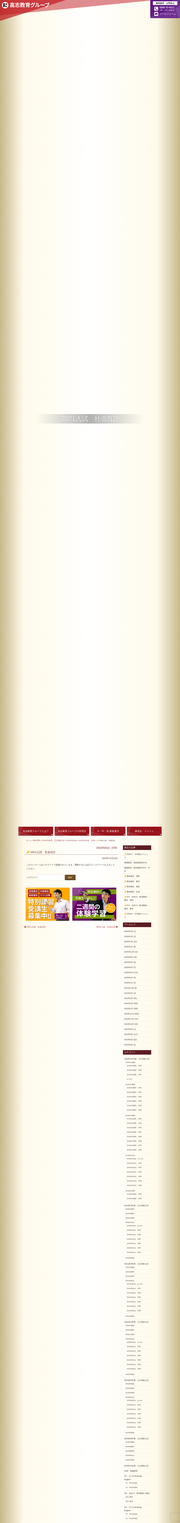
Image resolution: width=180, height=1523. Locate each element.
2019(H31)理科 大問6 (134, 1141)
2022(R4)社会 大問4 (134, 1360)
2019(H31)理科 (130, 1115)
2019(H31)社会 (130, 1155)
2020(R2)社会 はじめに (135, 1225)
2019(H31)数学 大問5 (134, 1105)
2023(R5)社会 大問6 (134, 1427)
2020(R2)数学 (130, 1213)
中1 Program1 (132, 1483)
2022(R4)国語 (130, 1325)
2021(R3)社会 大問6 (134, 1310)
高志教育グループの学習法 (72, 831)
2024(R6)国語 (130, 1442)
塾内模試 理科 (132, 876)
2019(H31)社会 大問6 (134, 1185)
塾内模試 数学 (132, 881)
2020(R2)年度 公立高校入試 (136, 1205)
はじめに (130, 1079)
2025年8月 (128, 957)
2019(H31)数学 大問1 (134, 1088)
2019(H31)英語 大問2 (134, 1194)
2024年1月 (128, 1008)
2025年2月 (128, 978)
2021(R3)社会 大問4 (134, 1301)
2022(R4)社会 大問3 (134, 1355)
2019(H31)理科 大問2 (134, 1123)
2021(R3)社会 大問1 (134, 1288)
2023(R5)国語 (130, 1384)
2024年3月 (128, 998)
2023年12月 (129, 1014)
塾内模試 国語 (132, 887)
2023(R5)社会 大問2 (134, 1409)
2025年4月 (128, 967)
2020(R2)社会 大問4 (134, 1243)
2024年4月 (128, 993)
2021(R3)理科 (130, 1276)
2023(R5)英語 (130, 1432)
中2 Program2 (132, 1518)
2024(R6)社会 (130, 1455)
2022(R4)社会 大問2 (134, 1351)
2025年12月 (129, 952)
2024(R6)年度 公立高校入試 (136, 1438)
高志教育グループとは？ (36, 831)
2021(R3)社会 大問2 (107, 848)
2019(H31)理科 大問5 (134, 1136)
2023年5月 (128, 1034)
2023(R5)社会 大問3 (134, 1414)
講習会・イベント (144, 831)
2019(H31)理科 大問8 (134, 1150)
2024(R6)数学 (130, 1446)
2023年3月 (128, 1045)
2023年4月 (128, 1040)
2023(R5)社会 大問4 (134, 1418)
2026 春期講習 (131, 1471)
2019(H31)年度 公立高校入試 (136, 1059)
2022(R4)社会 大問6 (134, 1369)
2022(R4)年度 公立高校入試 (136, 1322)
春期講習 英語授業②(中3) (135, 863)
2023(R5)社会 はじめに (135, 1400)
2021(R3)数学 (130, 1272)
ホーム (28, 840)
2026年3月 (128, 936)
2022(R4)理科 (130, 1334)
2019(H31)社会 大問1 (134, 1163)
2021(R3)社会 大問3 (134, 1297)
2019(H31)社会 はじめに (135, 1158)
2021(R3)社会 (130, 1280)
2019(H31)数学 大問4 (134, 1101)
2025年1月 (128, 983)
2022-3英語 (129, 1501)
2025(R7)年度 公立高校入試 (136, 1466)
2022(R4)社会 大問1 (134, 1346)
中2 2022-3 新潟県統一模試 (136, 1493)
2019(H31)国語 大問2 (134, 1065)
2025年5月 (128, 962)
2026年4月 (128, 931)
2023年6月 (128, 1029)
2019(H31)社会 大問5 (134, 1181)
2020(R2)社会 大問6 (134, 1252)
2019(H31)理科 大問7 (134, 1145)
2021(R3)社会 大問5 (134, 1306)
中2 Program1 (132, 1514)
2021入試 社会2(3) (35, 927)
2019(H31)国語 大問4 (134, 1074)
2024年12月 (129, 988)
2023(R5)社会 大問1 (134, 1405)
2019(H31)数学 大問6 (134, 1110)
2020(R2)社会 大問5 (134, 1248)
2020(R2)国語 (130, 1209)
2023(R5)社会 (130, 1397)
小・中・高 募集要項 (108, 831)
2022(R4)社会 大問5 (134, 1364)
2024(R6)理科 (130, 1451)
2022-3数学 (129, 1497)
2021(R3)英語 (130, 1316)
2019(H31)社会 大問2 (134, 1167)
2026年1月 (128, 947)
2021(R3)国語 (130, 1267)
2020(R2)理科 (130, 1218)
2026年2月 (128, 942)
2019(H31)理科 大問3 (134, 1127)
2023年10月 (129, 1024)
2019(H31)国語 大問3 (134, 1070)
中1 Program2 (132, 1487)
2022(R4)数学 (130, 1330)
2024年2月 (128, 1003)
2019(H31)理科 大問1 (134, 1119)
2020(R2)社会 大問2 (134, 1234)
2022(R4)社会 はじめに (135, 1342)
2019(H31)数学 (130, 1084)
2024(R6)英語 (130, 1460)
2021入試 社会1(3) (107, 927)
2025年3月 (128, 972)
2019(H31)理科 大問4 (134, 1132)
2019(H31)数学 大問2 (134, 1092)
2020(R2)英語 (130, 1258)
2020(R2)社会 (130, 1222)
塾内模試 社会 (132, 892)
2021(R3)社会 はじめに (135, 1284)
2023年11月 (129, 1019)
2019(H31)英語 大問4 (134, 1198)
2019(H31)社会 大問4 (134, 1176)
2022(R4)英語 (130, 1374)
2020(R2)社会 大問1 (134, 1230)
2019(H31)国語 (130, 1062)
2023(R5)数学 (130, 1388)
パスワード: (45, 877)
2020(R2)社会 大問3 (134, 1239)
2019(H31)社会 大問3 (134, 1172)
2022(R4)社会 (130, 1339)
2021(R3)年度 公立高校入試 (136, 1264)
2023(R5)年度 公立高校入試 (136, 1380)
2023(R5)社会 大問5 (134, 1422)
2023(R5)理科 (130, 1393)
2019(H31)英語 (130, 1191)
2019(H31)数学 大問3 (134, 1096)
